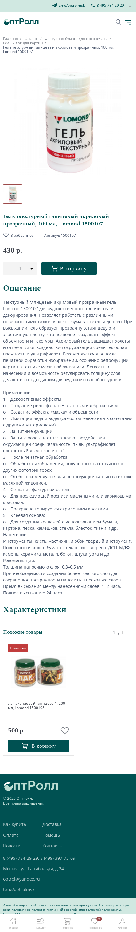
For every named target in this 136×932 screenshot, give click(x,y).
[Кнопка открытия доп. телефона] (130, 6)
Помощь (51, 835)
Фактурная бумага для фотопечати (76, 38)
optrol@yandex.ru (21, 879)
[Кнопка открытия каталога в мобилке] (128, 22)
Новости (12, 846)
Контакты (52, 846)
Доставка (52, 824)
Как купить (14, 824)
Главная (10, 38)
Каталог (31, 38)
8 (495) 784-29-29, (21, 858)
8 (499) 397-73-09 (57, 858)
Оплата (11, 835)
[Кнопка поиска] (118, 22)
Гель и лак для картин (23, 43)
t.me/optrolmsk (18, 889)
